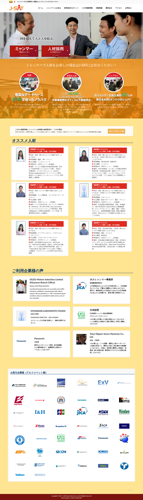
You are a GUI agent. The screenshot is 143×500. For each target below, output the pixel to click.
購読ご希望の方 (116, 131)
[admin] (130, 490)
